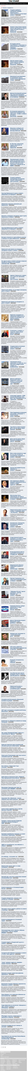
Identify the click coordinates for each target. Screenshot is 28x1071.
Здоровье (14, 3)
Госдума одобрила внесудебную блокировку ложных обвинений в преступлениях (17, 179)
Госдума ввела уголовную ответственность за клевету (17, 347)
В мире (2, 1054)
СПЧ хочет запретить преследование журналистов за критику (18, 648)
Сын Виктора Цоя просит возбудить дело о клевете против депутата (17, 674)
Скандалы (6, 3)
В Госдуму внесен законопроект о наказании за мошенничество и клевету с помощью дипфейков (18, 46)
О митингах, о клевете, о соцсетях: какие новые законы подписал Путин (17, 332)
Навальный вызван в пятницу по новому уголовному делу (16, 687)
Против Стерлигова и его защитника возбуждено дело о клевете (18, 579)
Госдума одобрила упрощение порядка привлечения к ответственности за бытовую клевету (18, 12)
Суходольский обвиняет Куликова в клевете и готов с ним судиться (13, 953)
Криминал (14, 1061)
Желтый (8, 1062)
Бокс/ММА (3, 1070)
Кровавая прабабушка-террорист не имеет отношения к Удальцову (13, 834)
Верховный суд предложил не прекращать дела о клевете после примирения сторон (17, 78)
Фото (2, 1055)
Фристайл (8, 1069)
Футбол (2, 1066)
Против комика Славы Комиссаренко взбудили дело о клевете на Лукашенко (17, 62)
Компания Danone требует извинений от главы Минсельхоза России (17, 607)
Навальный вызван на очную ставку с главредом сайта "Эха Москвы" (18, 511)
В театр (2, 1063)
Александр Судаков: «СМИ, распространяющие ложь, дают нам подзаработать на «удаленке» (18, 397)
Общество (14, 1060)
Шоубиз (8, 1061)
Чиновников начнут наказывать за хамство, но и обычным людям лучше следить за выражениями (18, 364)
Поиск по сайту (3, 5)
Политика (3, 1060)
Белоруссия (15, 1067)
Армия (18, 3)
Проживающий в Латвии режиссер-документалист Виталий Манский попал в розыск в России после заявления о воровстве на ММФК (17, 162)
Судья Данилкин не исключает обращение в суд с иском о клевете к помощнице (13, 1006)
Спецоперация (2, 3)
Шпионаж (20, 3)
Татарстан (15, 1066)
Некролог (24, 3)
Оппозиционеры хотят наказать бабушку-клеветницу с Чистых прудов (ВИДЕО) (13, 931)
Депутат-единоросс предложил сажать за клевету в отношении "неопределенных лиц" (16, 381)
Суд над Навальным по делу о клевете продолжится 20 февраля (12, 194)
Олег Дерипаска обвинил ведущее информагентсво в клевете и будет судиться (18, 482)
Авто (20, 1061)
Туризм (13, 1062)
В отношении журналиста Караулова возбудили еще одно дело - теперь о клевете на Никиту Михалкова (18, 114)
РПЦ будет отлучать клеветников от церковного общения (11, 1016)
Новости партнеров (5, 1056)
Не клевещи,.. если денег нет (9, 856)
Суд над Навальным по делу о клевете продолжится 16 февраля (12, 228)
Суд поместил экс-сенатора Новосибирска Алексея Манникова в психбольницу (13, 1037)
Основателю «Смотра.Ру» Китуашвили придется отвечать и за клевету (17, 524)
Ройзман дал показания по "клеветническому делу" (17, 635)
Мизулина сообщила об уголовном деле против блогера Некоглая (16, 129)
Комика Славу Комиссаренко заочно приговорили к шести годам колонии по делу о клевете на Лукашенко (18, 29)
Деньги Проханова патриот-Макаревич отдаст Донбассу (18, 621)
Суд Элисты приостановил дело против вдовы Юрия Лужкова (17, 428)
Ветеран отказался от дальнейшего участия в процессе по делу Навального (13, 238)
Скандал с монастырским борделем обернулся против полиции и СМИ (11, 822)
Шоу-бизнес (10, 3)
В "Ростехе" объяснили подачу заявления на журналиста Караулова (16, 145)
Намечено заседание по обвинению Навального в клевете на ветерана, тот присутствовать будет (17, 317)
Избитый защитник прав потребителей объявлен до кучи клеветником (12, 745)
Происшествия (22, 1060)
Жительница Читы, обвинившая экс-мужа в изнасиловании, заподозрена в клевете (18, 497)
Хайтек (20, 1062)
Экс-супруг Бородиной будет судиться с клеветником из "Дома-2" (12, 733)
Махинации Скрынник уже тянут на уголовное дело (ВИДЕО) (11, 788)
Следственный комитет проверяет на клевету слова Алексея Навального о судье (18, 539)
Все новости (3, 1053)
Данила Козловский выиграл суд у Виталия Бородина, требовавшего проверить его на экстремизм (18, 95)
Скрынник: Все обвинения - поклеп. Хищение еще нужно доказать (11, 798)
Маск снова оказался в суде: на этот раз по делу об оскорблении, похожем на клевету (18, 455)
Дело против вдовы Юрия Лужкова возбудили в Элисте (17, 440)
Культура (2, 1062)
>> (5, 1047)
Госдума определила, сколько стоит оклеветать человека (11, 898)
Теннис (2, 1069)
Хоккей (2, 1067)
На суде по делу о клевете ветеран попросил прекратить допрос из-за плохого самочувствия (14, 262)
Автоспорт (8, 1067)
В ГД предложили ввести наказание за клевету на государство (17, 553)
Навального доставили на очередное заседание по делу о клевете (11, 249)
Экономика (3, 1061)
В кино (8, 1060)
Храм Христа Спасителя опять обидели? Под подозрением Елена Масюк (12, 777)
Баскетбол (8, 1066)
